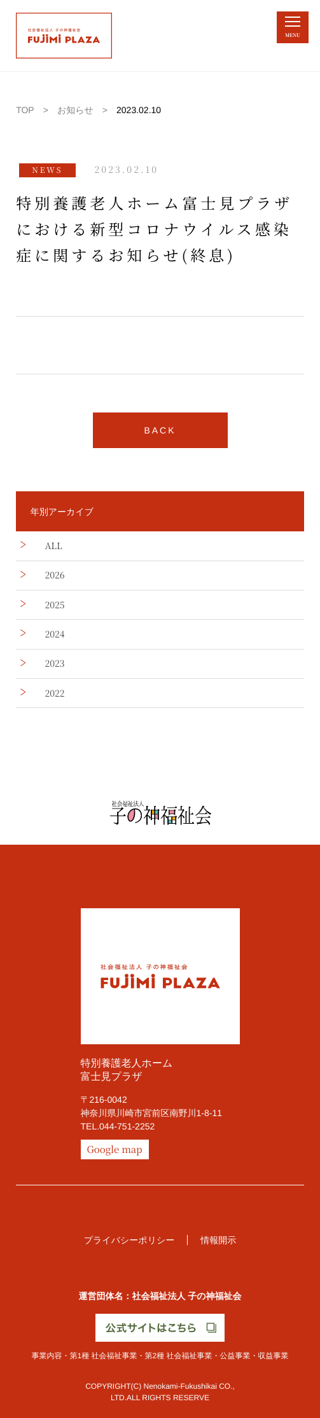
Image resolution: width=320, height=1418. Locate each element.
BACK (160, 430)
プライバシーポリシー (129, 1240)
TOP (25, 110)
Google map (115, 1149)
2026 (54, 575)
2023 (54, 663)
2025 (54, 605)
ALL (53, 546)
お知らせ (75, 110)
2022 (54, 693)
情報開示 (218, 1240)
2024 (54, 634)
